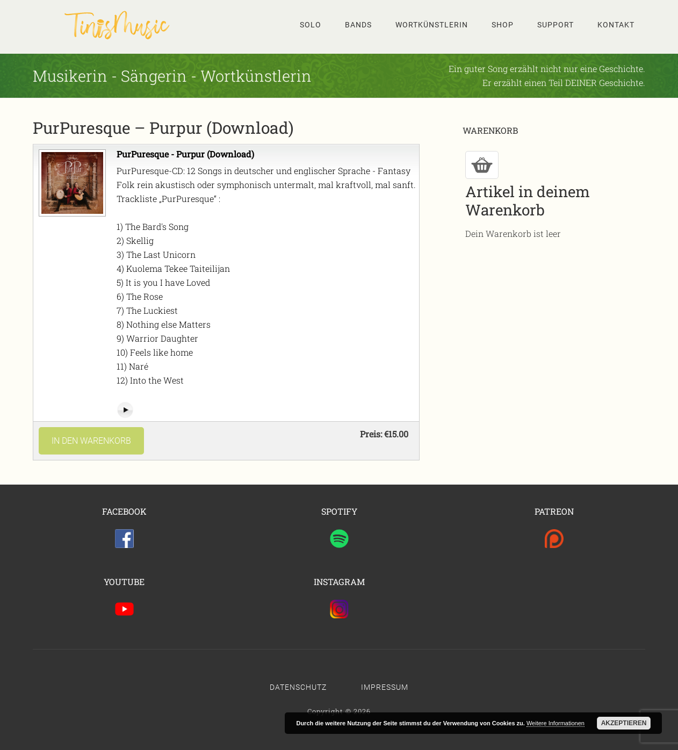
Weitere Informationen (555, 723)
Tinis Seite (119, 25)
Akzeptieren (624, 723)
